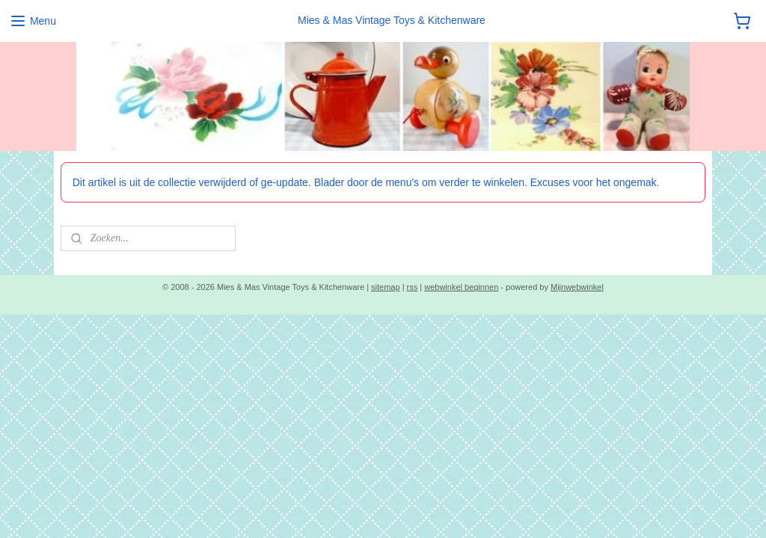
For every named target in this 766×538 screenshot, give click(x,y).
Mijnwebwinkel (577, 286)
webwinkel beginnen (461, 286)
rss (412, 286)
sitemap (385, 286)
